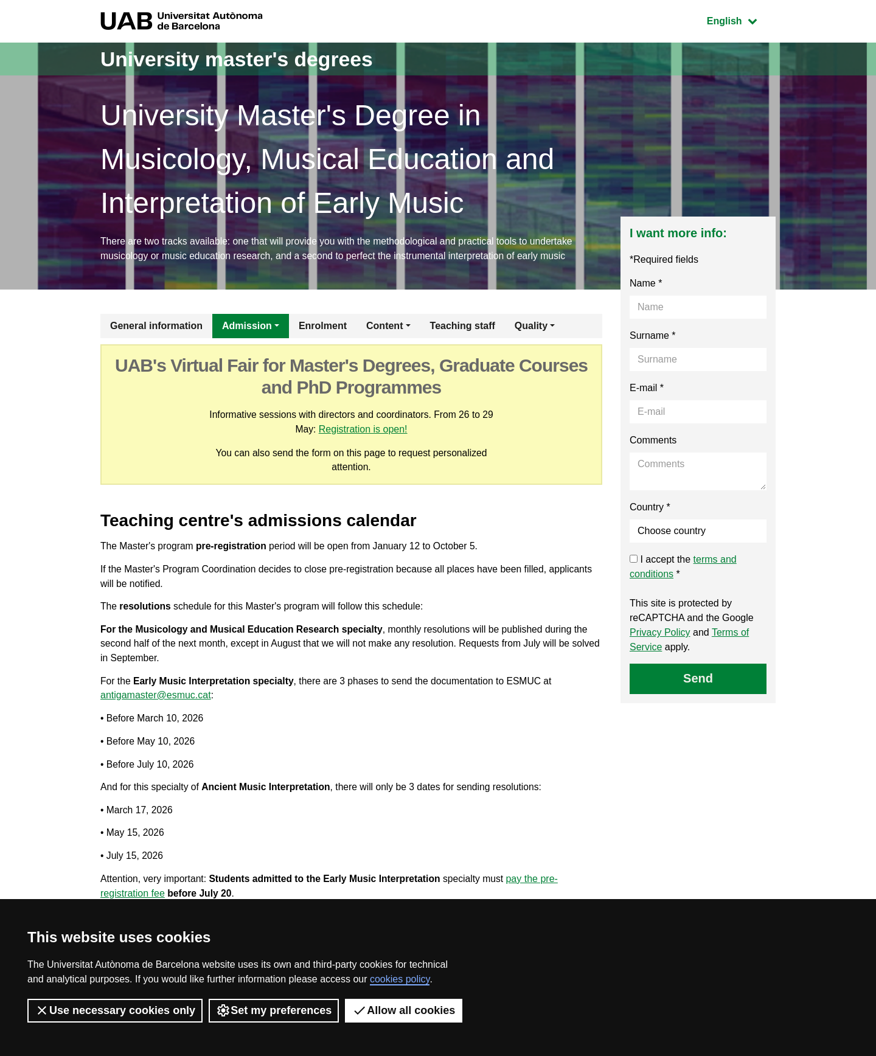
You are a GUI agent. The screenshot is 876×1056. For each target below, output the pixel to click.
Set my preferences (274, 1010)
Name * (646, 284)
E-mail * (647, 389)
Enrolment (323, 327)
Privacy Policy (660, 633)
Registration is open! (363, 430)
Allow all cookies (403, 1010)
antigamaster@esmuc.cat (155, 702)
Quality (531, 327)
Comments (653, 441)
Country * (650, 508)
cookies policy (399, 979)
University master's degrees (246, 58)
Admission (247, 327)
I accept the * (683, 567)
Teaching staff (462, 327)
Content (384, 327)
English (741, 19)
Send (698, 679)
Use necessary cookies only (115, 1010)
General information (156, 327)
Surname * (653, 337)
